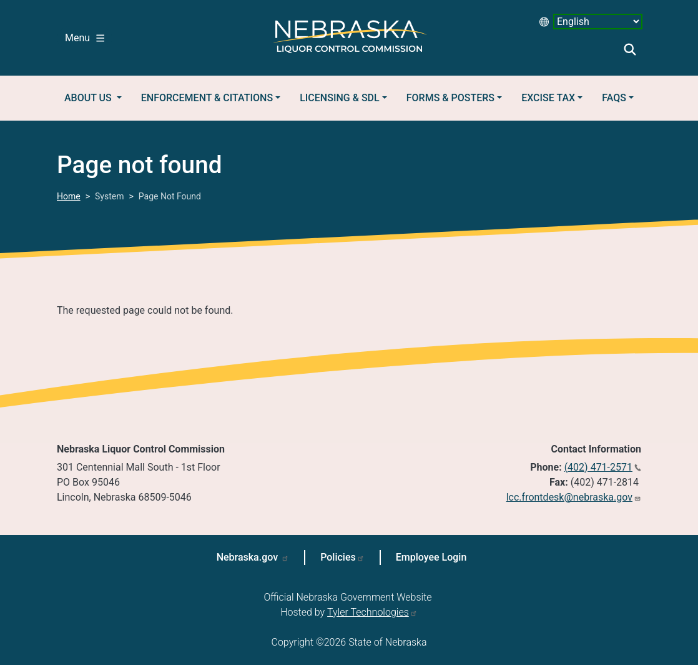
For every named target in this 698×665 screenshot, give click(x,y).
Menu (84, 38)
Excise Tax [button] (548, 98)
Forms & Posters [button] (450, 98)
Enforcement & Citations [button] (207, 98)
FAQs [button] (614, 98)
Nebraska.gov (249, 557)
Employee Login (431, 557)
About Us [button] (89, 98)
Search (630, 49)
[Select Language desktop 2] (597, 21)
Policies (338, 557)
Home (69, 196)
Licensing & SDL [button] (339, 98)
